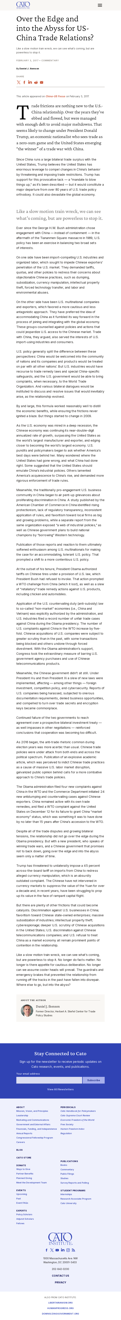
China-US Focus (55, 96)
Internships (66, 1195)
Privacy (60, 1282)
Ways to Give (23, 1169)
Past (18, 1199)
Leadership (22, 1116)
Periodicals (68, 1107)
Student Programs (72, 1191)
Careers (20, 1142)
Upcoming (21, 1194)
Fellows (20, 1224)
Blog (19, 1150)
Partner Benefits (24, 1174)
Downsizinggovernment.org (60, 1314)
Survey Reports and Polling (74, 1183)
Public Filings (67, 1174)
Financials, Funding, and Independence (36, 1129)
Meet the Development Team (31, 1183)
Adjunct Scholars (25, 1219)
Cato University (68, 1203)
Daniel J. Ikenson (29, 68)
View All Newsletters (60, 1089)
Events (21, 1190)
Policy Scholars (24, 1215)
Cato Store (23, 1158)
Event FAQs (22, 1203)
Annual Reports (24, 1133)
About (20, 1107)
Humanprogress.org (60, 1308)
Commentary (67, 1170)
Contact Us (60, 1276)
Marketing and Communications (32, 1120)
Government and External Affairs (33, 1124)
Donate (21, 1165)
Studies (64, 1179)
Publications (69, 1161)
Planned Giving (24, 1178)
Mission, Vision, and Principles (32, 1111)
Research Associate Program (75, 1199)
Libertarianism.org (60, 1303)
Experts (21, 1211)
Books (63, 1165)
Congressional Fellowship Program (34, 1138)
